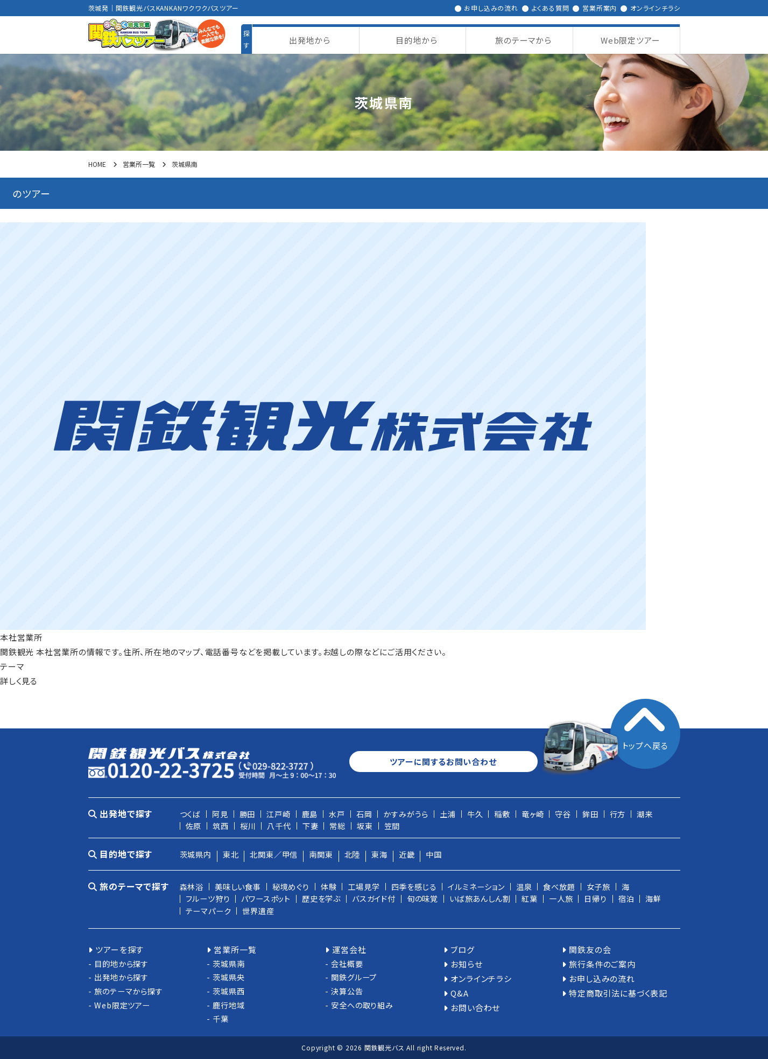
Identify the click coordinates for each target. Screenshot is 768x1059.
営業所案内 (599, 7)
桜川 (248, 825)
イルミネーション (476, 886)
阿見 (220, 813)
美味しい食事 (238, 886)
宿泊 (626, 898)
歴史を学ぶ (321, 898)
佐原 (194, 825)
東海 (379, 854)
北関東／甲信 (274, 854)
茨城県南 (228, 963)
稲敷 (502, 813)
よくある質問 (550, 7)
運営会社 (349, 949)
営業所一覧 (235, 949)
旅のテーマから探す (128, 991)
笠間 (392, 825)
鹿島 (310, 813)
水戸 (337, 813)
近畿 (407, 854)
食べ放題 (559, 886)
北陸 (352, 854)
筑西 (221, 825)
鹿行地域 (228, 1005)
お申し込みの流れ (491, 7)
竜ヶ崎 (533, 813)
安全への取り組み (362, 1005)
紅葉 (530, 898)
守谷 (563, 813)
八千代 (279, 825)
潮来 (645, 813)
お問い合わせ (475, 1007)
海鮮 (653, 898)
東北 (231, 854)
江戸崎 (278, 813)
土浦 (448, 813)
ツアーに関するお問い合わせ (443, 761)
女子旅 (598, 886)
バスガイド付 (374, 898)
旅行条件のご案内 (602, 964)
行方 (618, 813)
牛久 (475, 813)
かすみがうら (405, 813)
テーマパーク (208, 910)
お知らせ (466, 964)
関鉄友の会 (590, 949)
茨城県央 (228, 977)
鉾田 (590, 813)
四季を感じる (414, 886)
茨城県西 (228, 991)
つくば (190, 813)
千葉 (221, 1018)
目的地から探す (121, 963)
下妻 (310, 825)
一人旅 (561, 898)
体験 (329, 886)
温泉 (524, 886)
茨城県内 (196, 854)
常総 (337, 825)
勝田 (247, 813)
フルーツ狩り (208, 898)
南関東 (321, 854)
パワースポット (266, 898)
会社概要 (347, 963)
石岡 (364, 813)
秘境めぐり (290, 886)
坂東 (365, 825)
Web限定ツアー (122, 1005)
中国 (434, 854)
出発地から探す (121, 977)
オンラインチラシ (655, 7)
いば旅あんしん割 (479, 898)
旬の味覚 (422, 898)
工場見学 (363, 886)
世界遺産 (258, 910)
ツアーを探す (119, 949)
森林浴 (191, 886)
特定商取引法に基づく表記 (618, 993)
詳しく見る (19, 680)
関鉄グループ (354, 977)
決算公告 (347, 991)
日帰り (595, 898)
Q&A (459, 993)
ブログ (462, 949)
